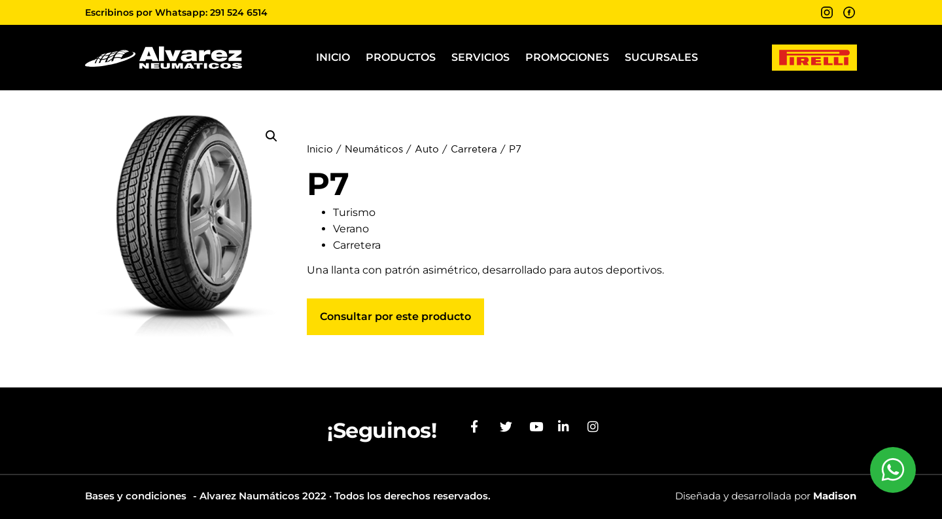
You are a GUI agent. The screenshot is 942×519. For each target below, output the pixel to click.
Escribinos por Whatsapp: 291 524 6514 (176, 12)
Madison (834, 496)
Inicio (333, 57)
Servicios (480, 57)
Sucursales (661, 57)
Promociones (567, 57)
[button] (271, 136)
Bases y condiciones (135, 496)
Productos (401, 57)
